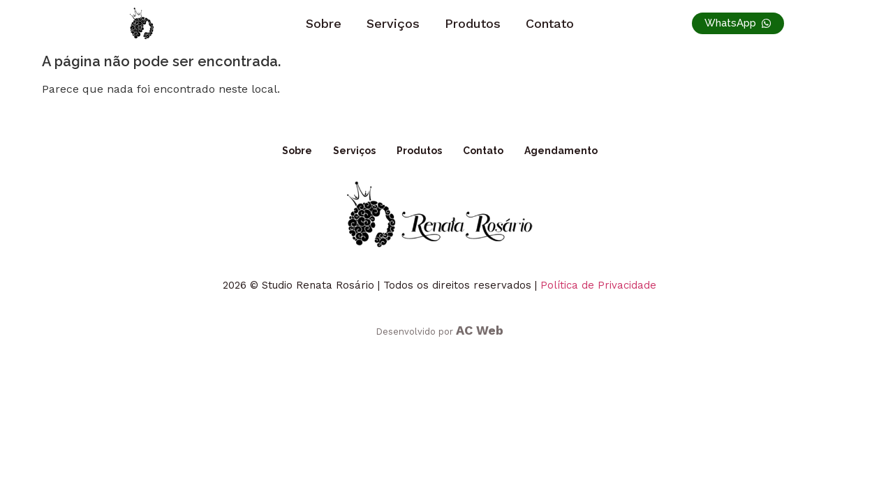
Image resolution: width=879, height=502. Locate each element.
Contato (550, 23)
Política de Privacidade (598, 285)
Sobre (323, 23)
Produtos (473, 23)
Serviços (393, 23)
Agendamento (561, 150)
